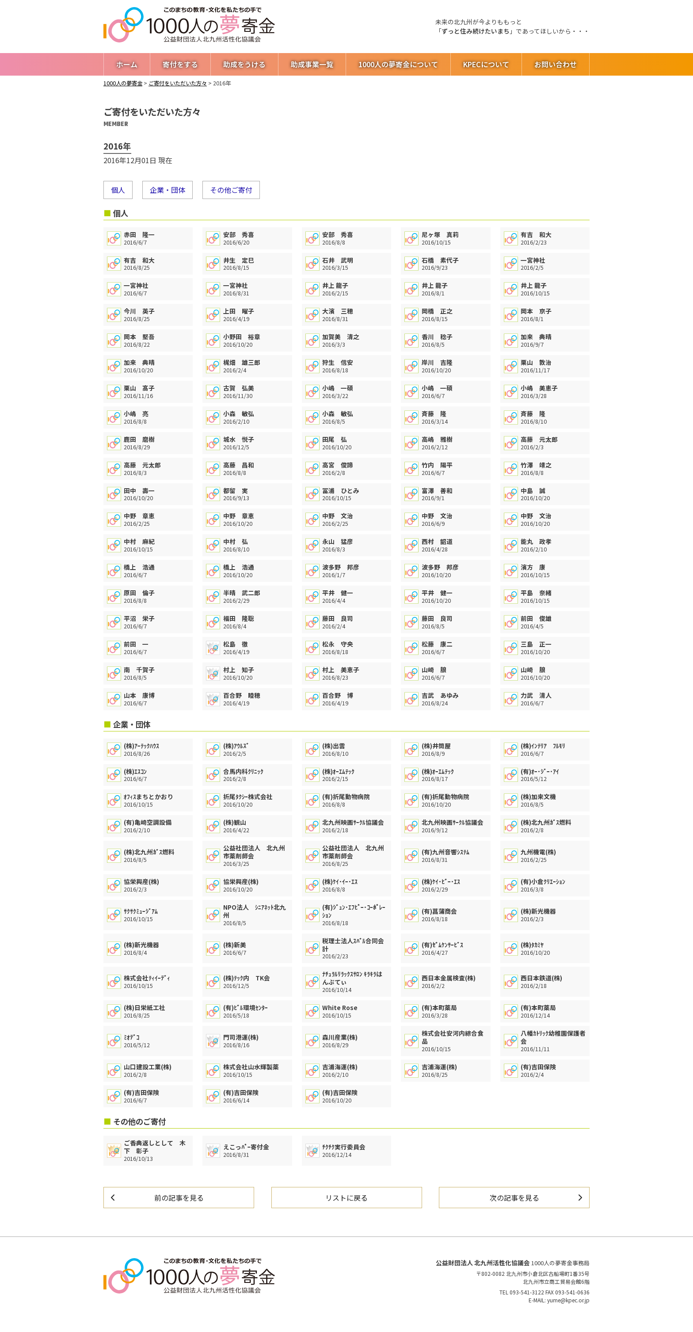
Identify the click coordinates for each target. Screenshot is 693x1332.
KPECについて (486, 64)
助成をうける (244, 64)
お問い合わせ (555, 64)
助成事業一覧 (312, 64)
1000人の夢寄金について (398, 64)
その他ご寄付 (231, 189)
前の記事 (179, 1197)
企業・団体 (167, 189)
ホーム (126, 64)
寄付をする (180, 64)
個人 (118, 189)
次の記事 (514, 1197)
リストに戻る (346, 1197)
